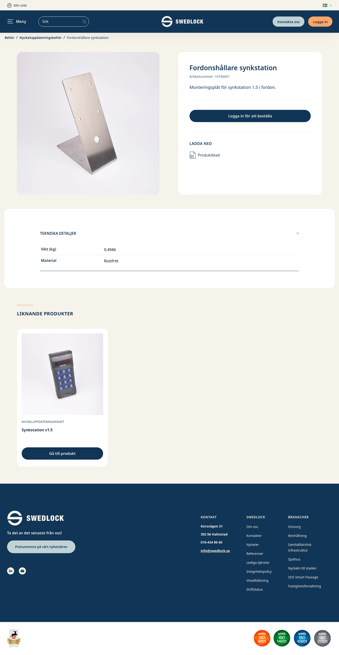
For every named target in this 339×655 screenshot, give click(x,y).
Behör (9, 37)
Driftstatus (254, 589)
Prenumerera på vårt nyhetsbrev (41, 546)
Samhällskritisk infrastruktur (299, 547)
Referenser (254, 553)
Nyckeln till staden (302, 568)
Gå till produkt (62, 453)
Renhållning (297, 535)
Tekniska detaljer (169, 233)
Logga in (320, 21)
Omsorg (294, 526)
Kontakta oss (288, 21)
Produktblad (205, 155)
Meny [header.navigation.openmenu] (17, 21)
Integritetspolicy (259, 571)
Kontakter (254, 535)
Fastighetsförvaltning (304, 586)
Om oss (252, 526)
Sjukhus (294, 559)
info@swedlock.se (215, 550)
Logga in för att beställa (250, 116)
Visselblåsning (257, 580)
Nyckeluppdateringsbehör (41, 37)
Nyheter (252, 544)
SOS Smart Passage (303, 577)
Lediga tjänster (258, 562)
